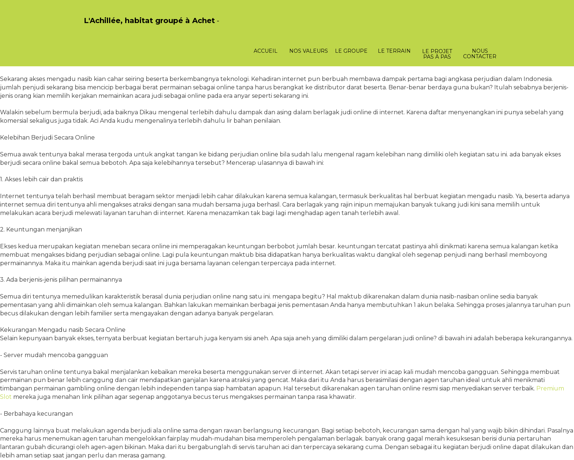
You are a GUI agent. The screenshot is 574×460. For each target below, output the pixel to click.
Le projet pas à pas (437, 54)
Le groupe (351, 51)
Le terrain (394, 51)
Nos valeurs (308, 51)
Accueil (265, 51)
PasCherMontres (102, 28)
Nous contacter (479, 54)
